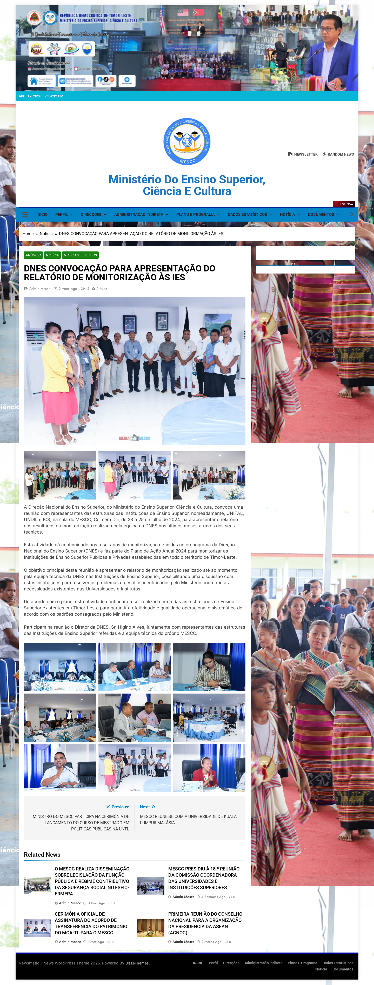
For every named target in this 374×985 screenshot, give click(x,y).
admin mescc (39, 288)
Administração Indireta (138, 214)
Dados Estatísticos (247, 214)
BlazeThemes (137, 963)
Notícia (287, 214)
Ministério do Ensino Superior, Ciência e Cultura (187, 185)
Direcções (91, 214)
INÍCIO (42, 214)
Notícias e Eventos (76, 255)
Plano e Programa (195, 214)
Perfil (61, 214)
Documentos (321, 214)
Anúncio (32, 255)
